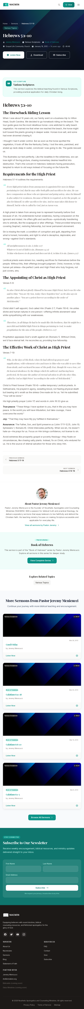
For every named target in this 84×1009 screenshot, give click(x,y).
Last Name (47, 864)
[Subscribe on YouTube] (17, 934)
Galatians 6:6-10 (13, 744)
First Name (10, 864)
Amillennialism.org (10, 979)
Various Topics (10, 28)
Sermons (6, 955)
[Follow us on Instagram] (23, 934)
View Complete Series (42, 560)
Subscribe (48, 959)
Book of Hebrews (52, 42)
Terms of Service (44, 1005)
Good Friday (12, 644)
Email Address (12, 875)
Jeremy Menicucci (13, 42)
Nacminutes (7, 951)
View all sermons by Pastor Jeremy (42, 525)
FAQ (45, 946)
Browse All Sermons (42, 817)
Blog (4, 959)
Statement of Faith (10, 964)
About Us (6, 946)
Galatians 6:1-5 (13, 794)
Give (68, 5)
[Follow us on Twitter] (11, 934)
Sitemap (57, 1005)
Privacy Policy (29, 1005)
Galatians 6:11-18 (14, 694)
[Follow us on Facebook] (5, 934)
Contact (47, 951)
